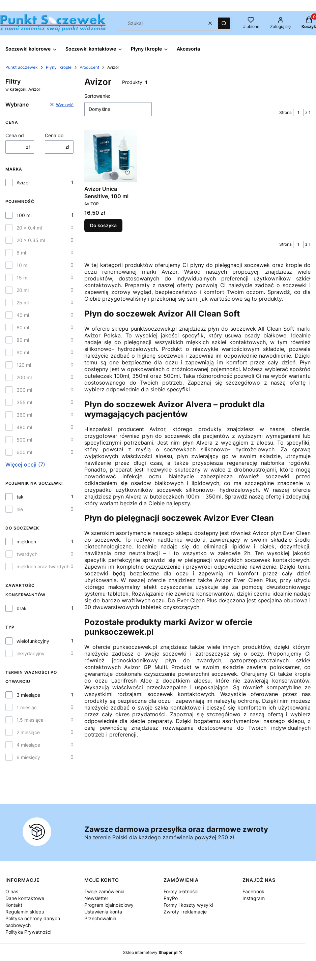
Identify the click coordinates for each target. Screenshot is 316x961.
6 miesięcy (28, 757)
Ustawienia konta (103, 911)
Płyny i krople (58, 67)
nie (20, 509)
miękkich (26, 541)
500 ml (24, 440)
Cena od (14, 135)
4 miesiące (28, 745)
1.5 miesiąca (30, 720)
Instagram (253, 898)
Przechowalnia (100, 918)
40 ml (23, 315)
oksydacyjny (31, 653)
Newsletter (96, 898)
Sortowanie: (97, 96)
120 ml (24, 365)
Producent (89, 67)
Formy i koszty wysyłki (188, 905)
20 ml (23, 290)
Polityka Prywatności (28, 932)
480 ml (24, 427)
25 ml (23, 302)
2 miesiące (28, 732)
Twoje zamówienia (104, 891)
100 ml (24, 215)
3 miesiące (28, 695)
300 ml (24, 390)
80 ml (23, 340)
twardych (27, 554)
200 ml (24, 377)
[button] (224, 23)
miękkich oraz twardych (43, 566)
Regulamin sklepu (24, 911)
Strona (285, 112)
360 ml (24, 415)
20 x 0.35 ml (31, 240)
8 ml (21, 253)
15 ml (22, 277)
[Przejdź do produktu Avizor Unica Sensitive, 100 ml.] (110, 156)
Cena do (54, 135)
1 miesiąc (27, 707)
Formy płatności (181, 891)
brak (22, 608)
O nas (11, 891)
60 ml (23, 327)
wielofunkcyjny (33, 641)
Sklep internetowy (150, 952)
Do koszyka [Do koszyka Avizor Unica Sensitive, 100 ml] (103, 226)
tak (20, 497)
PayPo (171, 898)
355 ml (24, 402)
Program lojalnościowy (109, 905)
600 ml (24, 452)
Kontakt (13, 905)
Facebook (253, 891)
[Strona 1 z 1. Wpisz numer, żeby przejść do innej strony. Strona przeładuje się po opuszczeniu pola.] (298, 112)
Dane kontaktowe (24, 898)
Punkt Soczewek (21, 67)
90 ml (23, 352)
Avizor (23, 182)
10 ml (22, 265)
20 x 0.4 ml (29, 228)
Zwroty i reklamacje (185, 911)
